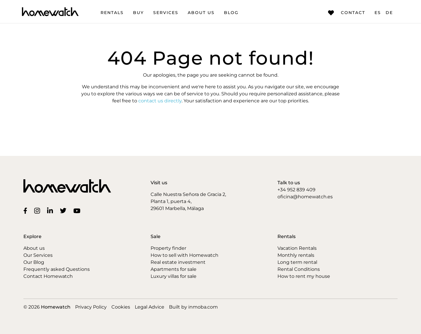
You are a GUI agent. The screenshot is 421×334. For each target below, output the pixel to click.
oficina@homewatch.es (305, 196)
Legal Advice (149, 307)
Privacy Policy (91, 307)
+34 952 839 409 (296, 189)
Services (165, 12)
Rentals (112, 12)
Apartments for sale (173, 269)
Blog (231, 12)
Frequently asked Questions (56, 269)
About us (201, 12)
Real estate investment (178, 262)
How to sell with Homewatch (184, 255)
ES (378, 12)
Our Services (38, 255)
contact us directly (160, 101)
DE (389, 12)
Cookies (120, 307)
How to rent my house (303, 276)
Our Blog (33, 262)
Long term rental (297, 262)
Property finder (168, 248)
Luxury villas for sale (173, 276)
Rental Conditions (298, 269)
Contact (346, 13)
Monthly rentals (295, 255)
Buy (138, 12)
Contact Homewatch (48, 276)
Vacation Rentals (297, 248)
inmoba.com (203, 307)
